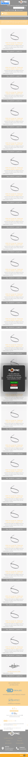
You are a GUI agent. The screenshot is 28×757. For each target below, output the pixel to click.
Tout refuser (14, 385)
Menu (21, 755)
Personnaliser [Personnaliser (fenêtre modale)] (14, 387)
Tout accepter (14, 382)
